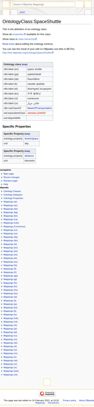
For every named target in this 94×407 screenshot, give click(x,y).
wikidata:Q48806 (36, 113)
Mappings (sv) (10, 353)
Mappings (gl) (10, 279)
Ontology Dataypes (12, 195)
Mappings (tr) (9, 357)
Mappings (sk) (10, 343)
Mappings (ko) (10, 307)
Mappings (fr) (9, 272)
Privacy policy (69, 400)
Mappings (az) (10, 205)
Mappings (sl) (10, 346)
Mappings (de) (10, 240)
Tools (88, 13)
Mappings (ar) (10, 201)
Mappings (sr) (10, 350)
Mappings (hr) (10, 286)
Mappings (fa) (10, 265)
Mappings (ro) (10, 339)
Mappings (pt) (10, 332)
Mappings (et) (10, 258)
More (22, 12)
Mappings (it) (9, 300)
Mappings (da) (10, 237)
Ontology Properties (13, 198)
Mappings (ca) (10, 219)
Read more (9, 44)
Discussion (14, 13)
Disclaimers (53, 403)
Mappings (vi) (10, 367)
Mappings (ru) (10, 335)
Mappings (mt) (10, 322)
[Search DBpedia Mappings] (44, 4)
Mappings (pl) (10, 329)
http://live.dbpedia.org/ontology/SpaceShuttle (27, 52)
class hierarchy (26, 39)
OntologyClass (6, 13)
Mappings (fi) (9, 269)
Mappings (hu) (10, 290)
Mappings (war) (11, 371)
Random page (10, 181)
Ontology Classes (12, 191)
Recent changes (11, 177)
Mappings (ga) (10, 276)
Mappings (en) (10, 247)
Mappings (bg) (10, 212)
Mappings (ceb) (11, 223)
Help (5, 184)
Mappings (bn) (10, 216)
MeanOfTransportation (39, 108)
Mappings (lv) (10, 314)
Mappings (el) (10, 244)
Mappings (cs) (10, 230)
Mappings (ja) (10, 304)
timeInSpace (31, 138)
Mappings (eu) (10, 262)
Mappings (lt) (9, 311)
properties (17, 34)
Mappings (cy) (10, 233)
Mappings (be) (10, 209)
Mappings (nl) (10, 325)
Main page (8, 174)
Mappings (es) (10, 254)
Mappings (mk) (10, 318)
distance (29, 156)
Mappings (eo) (10, 251)
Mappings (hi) (10, 283)
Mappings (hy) (10, 293)
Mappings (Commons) (14, 226)
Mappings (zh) (10, 374)
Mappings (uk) (10, 360)
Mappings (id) (10, 297)
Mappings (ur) (10, 364)
